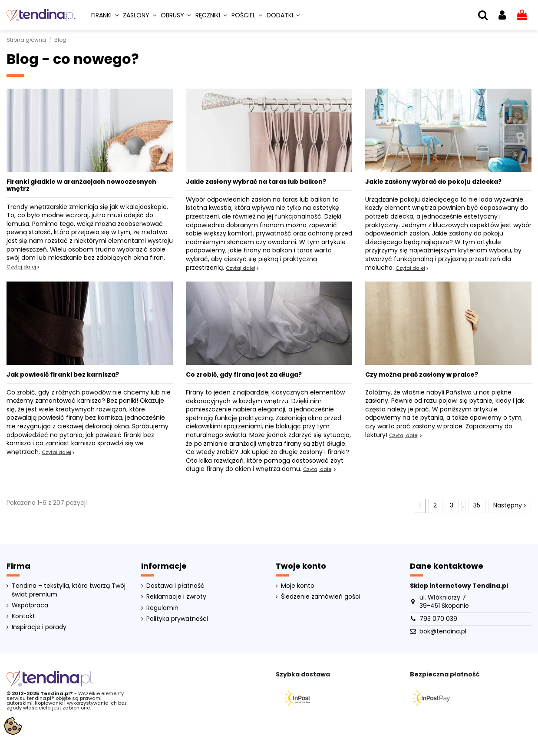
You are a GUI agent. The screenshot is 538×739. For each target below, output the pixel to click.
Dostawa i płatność (175, 586)
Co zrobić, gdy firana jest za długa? (244, 374)
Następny (509, 505)
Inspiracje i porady (39, 627)
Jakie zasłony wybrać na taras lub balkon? (256, 181)
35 (476, 505)
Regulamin (162, 608)
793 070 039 (438, 618)
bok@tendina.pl (442, 631)
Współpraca (30, 605)
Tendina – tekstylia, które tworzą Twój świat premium (68, 590)
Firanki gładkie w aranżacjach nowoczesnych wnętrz (81, 185)
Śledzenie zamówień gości (320, 597)
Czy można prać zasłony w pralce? (421, 374)
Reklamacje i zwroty (176, 597)
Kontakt (23, 616)
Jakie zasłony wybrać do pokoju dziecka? (433, 181)
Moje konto (297, 586)
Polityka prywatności (177, 619)
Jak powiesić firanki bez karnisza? (63, 374)
